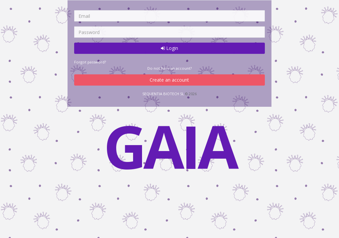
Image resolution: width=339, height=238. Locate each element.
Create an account (169, 80)
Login (169, 48)
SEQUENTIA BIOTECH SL (163, 93)
